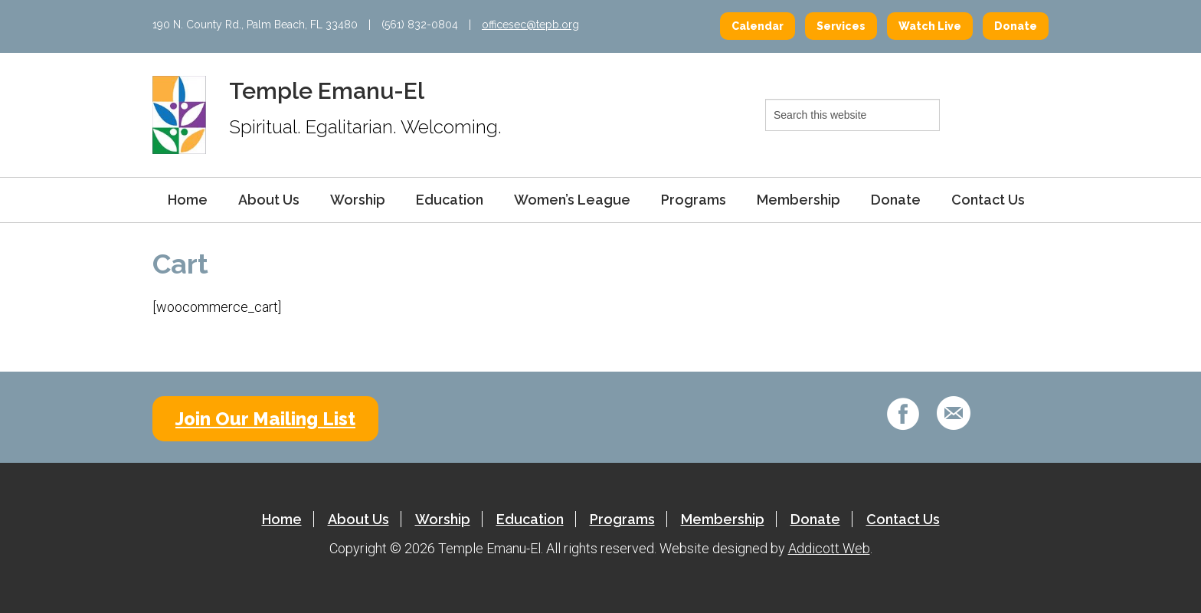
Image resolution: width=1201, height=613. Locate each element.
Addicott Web (829, 548)
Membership (798, 200)
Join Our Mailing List (265, 419)
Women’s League (572, 200)
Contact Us (988, 200)
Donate (1015, 26)
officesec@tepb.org (530, 24)
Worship (357, 200)
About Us (268, 200)
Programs (693, 200)
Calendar (757, 26)
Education (449, 200)
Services (841, 26)
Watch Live (929, 26)
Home (188, 200)
